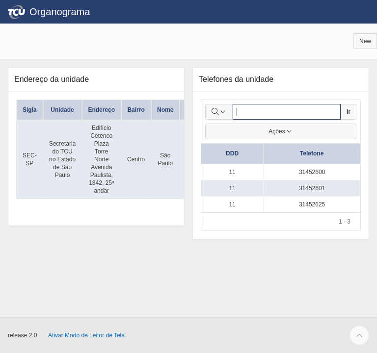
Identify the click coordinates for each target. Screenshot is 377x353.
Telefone (311, 153)
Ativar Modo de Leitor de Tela (86, 335)
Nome (165, 109)
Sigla (30, 109)
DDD (232, 153)
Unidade (62, 109)
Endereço (101, 109)
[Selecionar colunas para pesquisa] (219, 112)
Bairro (135, 109)
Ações (281, 131)
